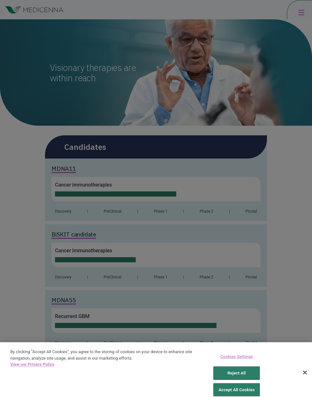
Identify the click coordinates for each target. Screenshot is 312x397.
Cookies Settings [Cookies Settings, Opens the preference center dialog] (236, 359)
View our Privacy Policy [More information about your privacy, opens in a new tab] (32, 367)
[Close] (305, 376)
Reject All (236, 376)
